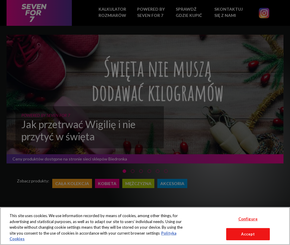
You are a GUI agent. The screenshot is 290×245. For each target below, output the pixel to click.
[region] (145, 226)
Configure (248, 219)
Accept (248, 234)
